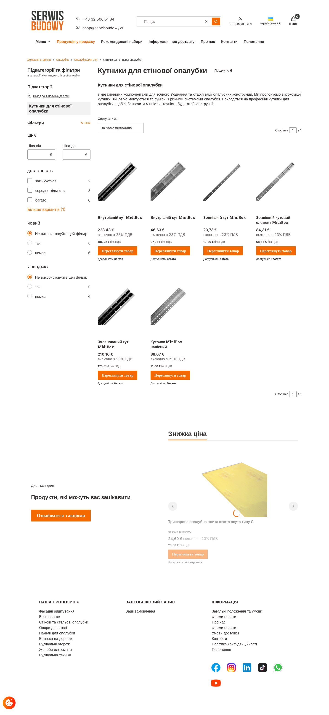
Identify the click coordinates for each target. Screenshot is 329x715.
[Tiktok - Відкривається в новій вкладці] (262, 667)
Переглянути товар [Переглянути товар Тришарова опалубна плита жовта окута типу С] (188, 554)
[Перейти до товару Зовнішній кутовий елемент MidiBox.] (279, 178)
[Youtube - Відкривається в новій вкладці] (216, 683)
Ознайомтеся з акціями (61, 515)
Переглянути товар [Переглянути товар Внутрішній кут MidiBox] (117, 251)
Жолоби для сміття (55, 649)
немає (40, 253)
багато (40, 200)
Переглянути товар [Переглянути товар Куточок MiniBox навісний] (170, 375)
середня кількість (50, 190)
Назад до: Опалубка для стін (48, 96)
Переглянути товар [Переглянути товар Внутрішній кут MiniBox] (170, 251)
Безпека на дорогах (55, 638)
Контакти (219, 638)
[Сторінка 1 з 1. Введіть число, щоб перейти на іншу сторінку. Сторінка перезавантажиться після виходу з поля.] (293, 130)
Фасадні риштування (56, 611)
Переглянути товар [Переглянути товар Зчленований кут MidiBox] (117, 375)
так (37, 243)
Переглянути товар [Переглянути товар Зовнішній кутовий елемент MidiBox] (276, 251)
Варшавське (49, 616)
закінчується (45, 181)
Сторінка (281, 130)
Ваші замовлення (140, 611)
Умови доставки (225, 633)
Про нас (219, 622)
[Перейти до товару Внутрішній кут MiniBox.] (173, 178)
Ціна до (69, 146)
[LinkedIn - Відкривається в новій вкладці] (247, 667)
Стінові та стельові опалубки (63, 622)
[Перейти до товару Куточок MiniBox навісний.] (173, 302)
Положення (221, 649)
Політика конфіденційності (234, 644)
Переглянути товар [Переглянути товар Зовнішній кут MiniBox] (223, 251)
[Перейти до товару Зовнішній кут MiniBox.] (226, 178)
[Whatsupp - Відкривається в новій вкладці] (278, 667)
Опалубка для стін (86, 59)
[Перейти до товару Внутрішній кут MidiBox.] (120, 178)
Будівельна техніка (55, 655)
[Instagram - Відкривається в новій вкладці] (231, 667)
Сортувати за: (108, 118)
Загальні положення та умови (237, 611)
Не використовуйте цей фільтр (61, 233)
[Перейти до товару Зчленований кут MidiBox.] (120, 302)
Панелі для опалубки (57, 633)
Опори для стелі (53, 627)
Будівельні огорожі (54, 644)
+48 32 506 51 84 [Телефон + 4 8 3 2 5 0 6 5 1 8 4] (98, 19)
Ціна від (34, 146)
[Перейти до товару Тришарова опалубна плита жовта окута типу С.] (233, 483)
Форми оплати (224, 616)
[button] (216, 21)
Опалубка (62, 59)
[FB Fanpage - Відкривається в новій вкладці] (216, 667)
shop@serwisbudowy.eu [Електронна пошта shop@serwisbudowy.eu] (103, 28)
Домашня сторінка (39, 59)
